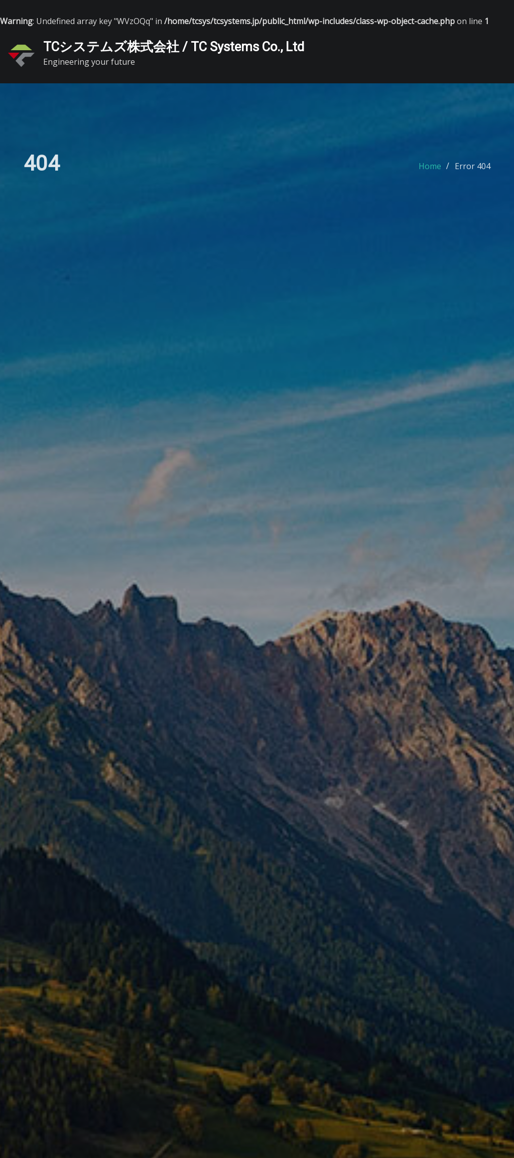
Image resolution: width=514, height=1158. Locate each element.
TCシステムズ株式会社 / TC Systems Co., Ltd (173, 46)
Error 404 (472, 169)
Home (430, 169)
